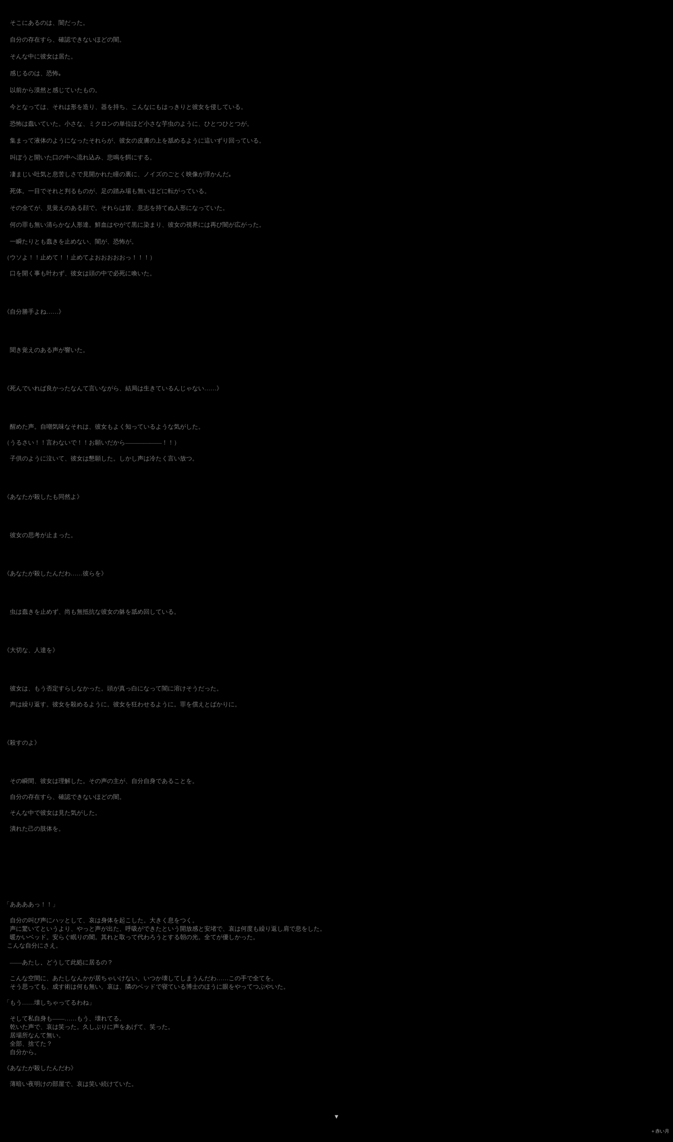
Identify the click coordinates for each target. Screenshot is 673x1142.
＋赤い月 (660, 1131)
